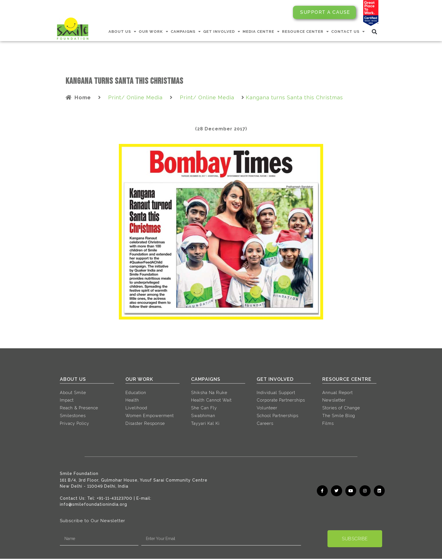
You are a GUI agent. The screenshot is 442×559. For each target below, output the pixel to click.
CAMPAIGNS (186, 31)
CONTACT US (348, 31)
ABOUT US (122, 31)
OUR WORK (153, 31)
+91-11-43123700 (114, 498)
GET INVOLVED (221, 31)
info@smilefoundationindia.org (93, 504)
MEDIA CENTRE (261, 31)
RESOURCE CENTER (305, 31)
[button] (374, 31)
